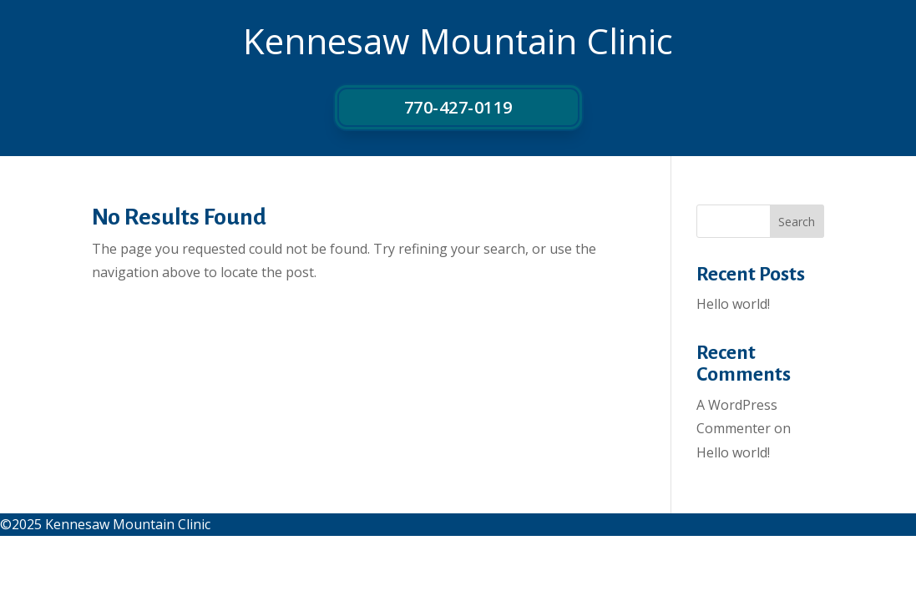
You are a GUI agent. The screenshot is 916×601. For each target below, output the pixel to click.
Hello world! (733, 304)
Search (796, 222)
